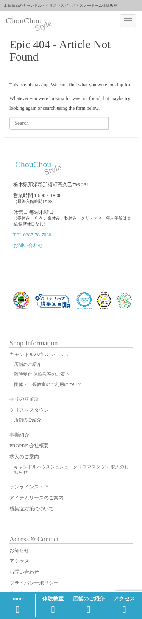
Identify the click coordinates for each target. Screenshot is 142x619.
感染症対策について (31, 509)
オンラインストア (29, 487)
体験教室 (53, 605)
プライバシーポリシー (34, 583)
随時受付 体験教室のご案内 (42, 374)
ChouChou (26, 21)
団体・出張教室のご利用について (48, 384)
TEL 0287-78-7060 (32, 235)
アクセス (124, 605)
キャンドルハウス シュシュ (39, 354)
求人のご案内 (24, 456)
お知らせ (19, 550)
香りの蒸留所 (24, 399)
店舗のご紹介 (89, 605)
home (17, 605)
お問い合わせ (28, 245)
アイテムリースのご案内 (36, 498)
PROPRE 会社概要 (29, 445)
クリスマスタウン (29, 410)
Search (120, 123)
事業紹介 (19, 435)
